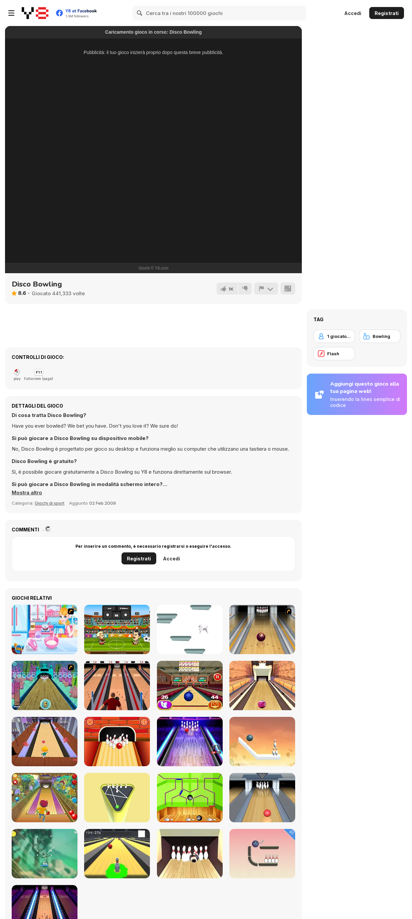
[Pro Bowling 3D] (262, 685)
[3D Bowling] (190, 685)
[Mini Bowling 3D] (117, 797)
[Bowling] (262, 629)
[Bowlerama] (190, 853)
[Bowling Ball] (190, 797)
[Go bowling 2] (117, 741)
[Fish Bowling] (44, 685)
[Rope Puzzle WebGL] (262, 741)
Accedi (352, 13)
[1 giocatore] (334, 336)
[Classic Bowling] (117, 685)
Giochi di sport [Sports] (49, 503)
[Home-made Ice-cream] (44, 629)
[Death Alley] (44, 741)
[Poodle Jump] (190, 629)
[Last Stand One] (117, 853)
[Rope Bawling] (262, 853)
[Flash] (334, 353)
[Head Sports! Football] (117, 629)
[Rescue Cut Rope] (44, 853)
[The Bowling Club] (190, 741)
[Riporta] (266, 289)
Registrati (387, 13)
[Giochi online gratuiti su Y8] (35, 13)
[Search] (140, 13)
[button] (27, 492)
